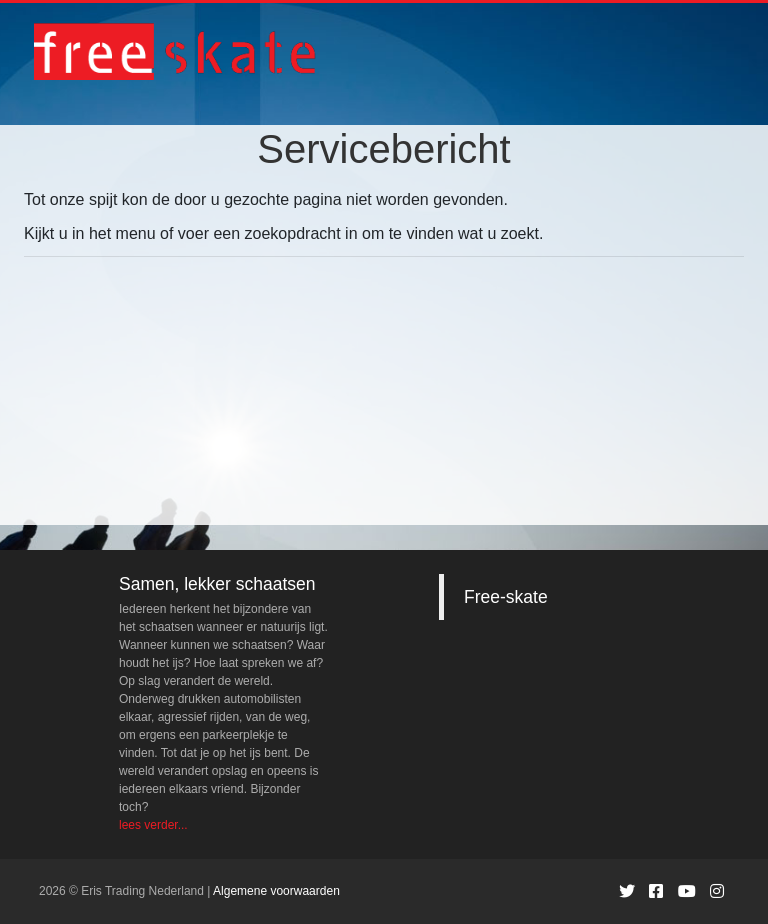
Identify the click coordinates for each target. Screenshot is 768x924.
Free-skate (506, 597)
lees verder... (153, 825)
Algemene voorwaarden (276, 891)
